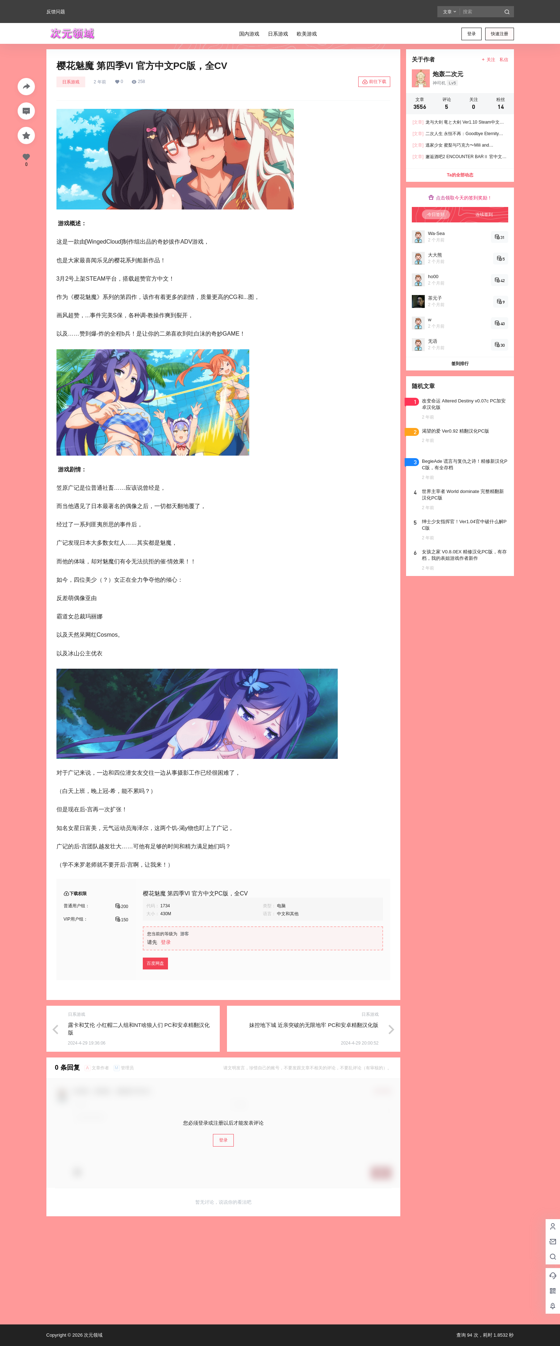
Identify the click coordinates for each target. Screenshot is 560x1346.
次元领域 (93, 1335)
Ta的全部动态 (460, 175)
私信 (504, 59)
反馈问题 (55, 11)
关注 (488, 59)
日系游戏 (70, 81)
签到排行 (460, 363)
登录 (471, 33)
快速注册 (499, 33)
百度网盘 (155, 963)
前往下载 (374, 82)
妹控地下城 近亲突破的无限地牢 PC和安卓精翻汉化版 (313, 1025)
